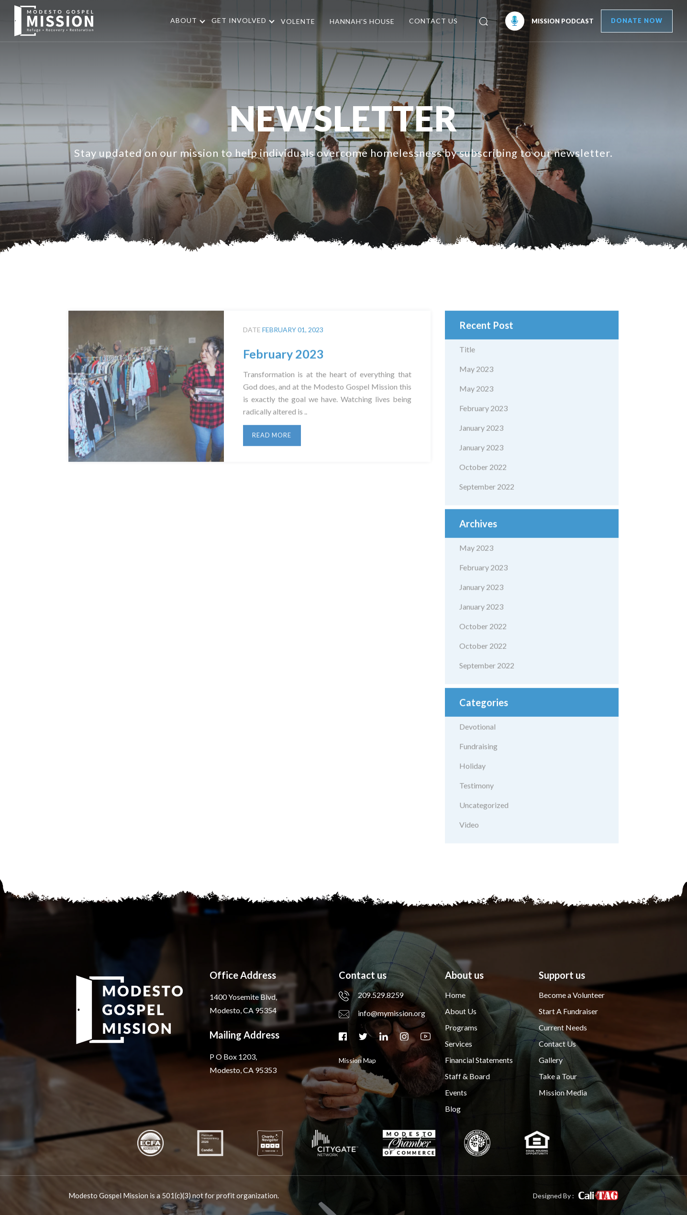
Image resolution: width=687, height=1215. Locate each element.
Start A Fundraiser (568, 1011)
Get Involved (236, 20)
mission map (357, 1060)
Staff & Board (467, 1076)
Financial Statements (479, 1059)
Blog (453, 1108)
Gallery (551, 1059)
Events (456, 1092)
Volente (295, 21)
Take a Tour (558, 1076)
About (181, 20)
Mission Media (563, 1092)
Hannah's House (359, 21)
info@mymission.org (382, 1013)
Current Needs (563, 1027)
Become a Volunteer (572, 994)
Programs (461, 1027)
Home (455, 994)
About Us (460, 1011)
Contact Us (431, 21)
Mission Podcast (546, 21)
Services (458, 1043)
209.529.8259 (371, 994)
